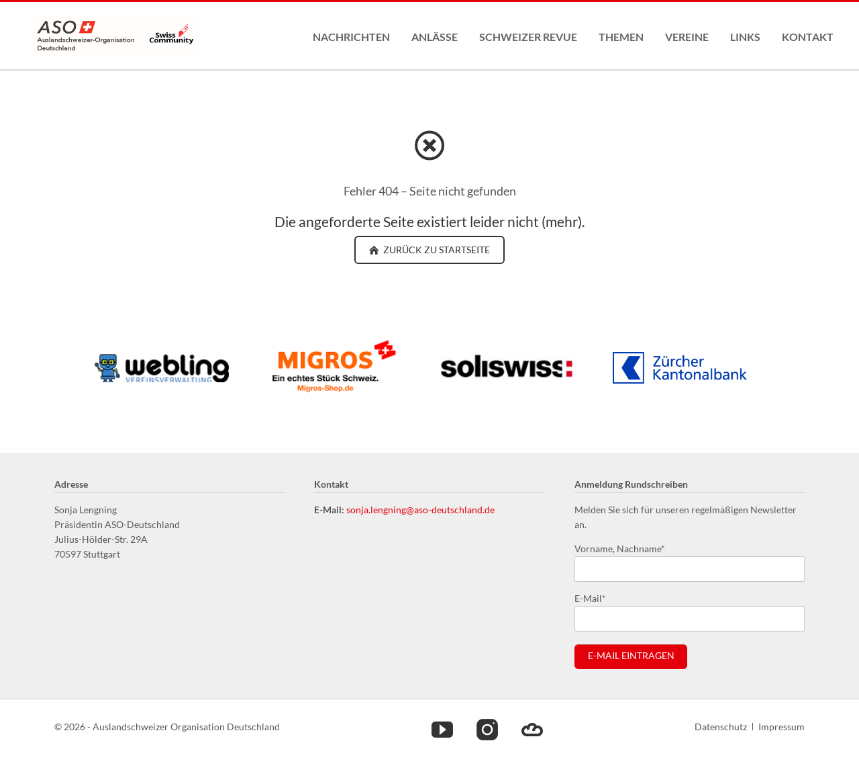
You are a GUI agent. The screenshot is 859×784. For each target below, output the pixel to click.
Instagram (487, 729)
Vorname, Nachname (619, 547)
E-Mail (595, 597)
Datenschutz (721, 726)
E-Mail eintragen (631, 655)
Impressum (781, 726)
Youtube (442, 729)
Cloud (532, 729)
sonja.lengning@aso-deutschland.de (420, 509)
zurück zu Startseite (435, 249)
